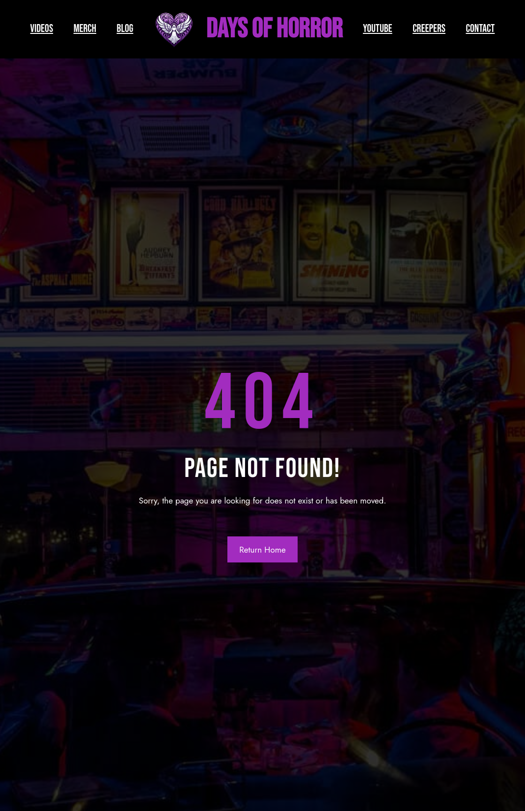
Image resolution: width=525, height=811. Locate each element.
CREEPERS (429, 28)
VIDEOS (42, 28)
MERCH (85, 28)
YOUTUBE (377, 28)
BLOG (125, 28)
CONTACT (480, 28)
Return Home (262, 550)
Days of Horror (274, 29)
